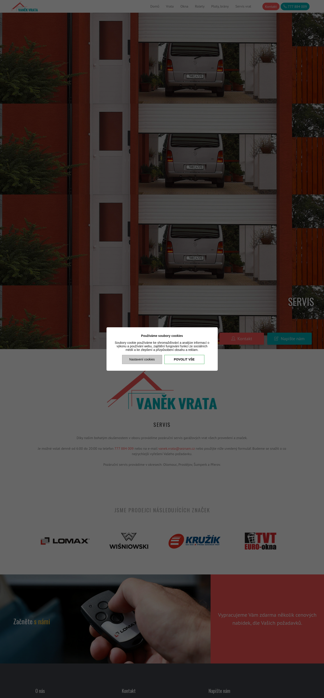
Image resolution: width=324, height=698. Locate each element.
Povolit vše (184, 359)
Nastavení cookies (142, 359)
